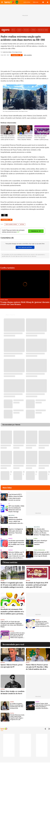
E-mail (43, 2)
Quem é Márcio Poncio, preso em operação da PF (11, 664)
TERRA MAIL (35, 2)
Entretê (10, 536)
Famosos (10, 548)
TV (8, 490)
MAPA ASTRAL (27, 2)
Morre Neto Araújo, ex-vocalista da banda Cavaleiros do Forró (12, 690)
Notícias (22, 224)
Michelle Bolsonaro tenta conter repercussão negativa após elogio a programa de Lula (17, 715)
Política (3, 618)
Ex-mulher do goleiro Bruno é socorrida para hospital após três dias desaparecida (16, 704)
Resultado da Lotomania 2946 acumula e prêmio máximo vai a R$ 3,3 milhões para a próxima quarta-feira (12, 609)
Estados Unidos (4, 299)
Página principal (9, 2)
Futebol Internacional (39, 548)
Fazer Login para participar (25, 247)
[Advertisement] (38, 633)
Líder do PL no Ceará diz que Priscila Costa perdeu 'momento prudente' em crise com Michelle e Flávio (12, 622)
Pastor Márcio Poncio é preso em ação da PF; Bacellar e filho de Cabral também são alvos (37, 665)
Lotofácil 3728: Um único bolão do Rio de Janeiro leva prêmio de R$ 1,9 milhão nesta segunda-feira (17, 633)
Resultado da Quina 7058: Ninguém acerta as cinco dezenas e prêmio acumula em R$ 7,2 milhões (42, 622)
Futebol (36, 536)
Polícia (27, 660)
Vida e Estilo (11, 513)
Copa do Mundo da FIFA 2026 (16, 2)
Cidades (2, 578)
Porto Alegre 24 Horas (11, 224)
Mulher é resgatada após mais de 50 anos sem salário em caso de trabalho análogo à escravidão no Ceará (13, 583)
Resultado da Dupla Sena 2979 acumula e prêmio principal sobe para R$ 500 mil (37, 583)
